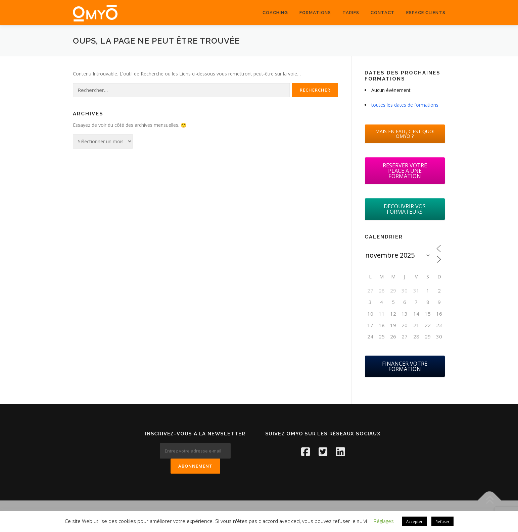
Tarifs (350, 12)
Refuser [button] (442, 521)
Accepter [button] (414, 521)
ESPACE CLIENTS (425, 12)
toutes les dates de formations (404, 105)
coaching (275, 12)
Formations (315, 12)
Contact (383, 12)
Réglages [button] (384, 521)
